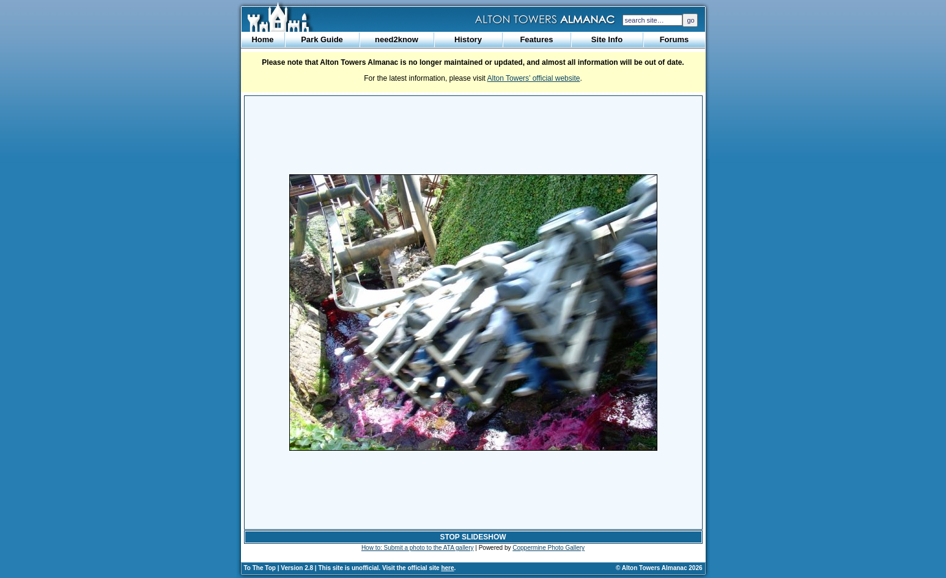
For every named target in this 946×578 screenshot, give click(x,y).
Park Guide (322, 39)
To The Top (260, 568)
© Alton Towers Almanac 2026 (659, 568)
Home (262, 39)
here (447, 568)
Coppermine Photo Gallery (548, 547)
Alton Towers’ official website (533, 78)
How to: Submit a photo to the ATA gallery (417, 547)
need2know (396, 39)
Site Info (607, 39)
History (468, 39)
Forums (674, 39)
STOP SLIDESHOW (473, 537)
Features (536, 39)
